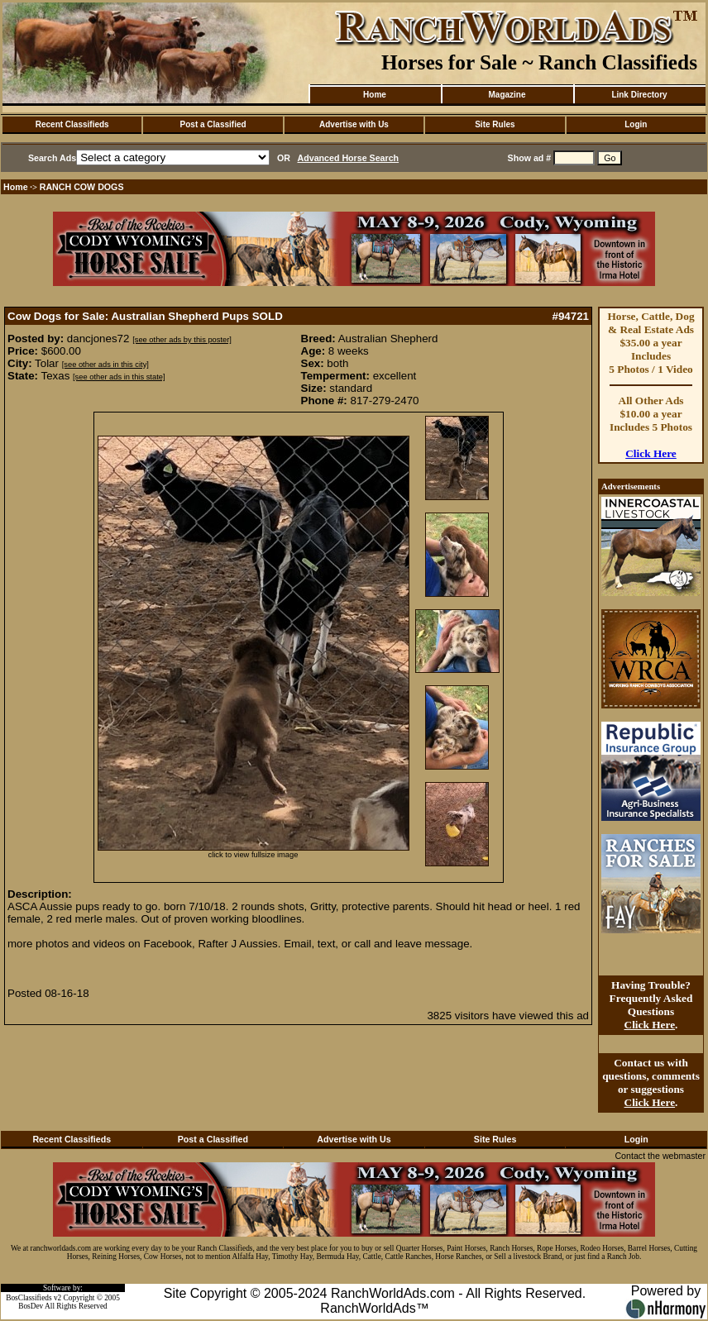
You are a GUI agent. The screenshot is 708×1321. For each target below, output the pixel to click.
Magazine (506, 94)
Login (635, 124)
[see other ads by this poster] (182, 340)
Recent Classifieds (72, 124)
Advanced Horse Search (348, 158)
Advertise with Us (354, 124)
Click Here (651, 453)
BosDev (30, 1306)
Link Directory (639, 94)
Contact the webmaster (660, 1156)
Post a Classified (213, 124)
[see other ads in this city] (105, 364)
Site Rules (494, 124)
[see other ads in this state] (119, 377)
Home (374, 94)
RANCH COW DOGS (82, 187)
